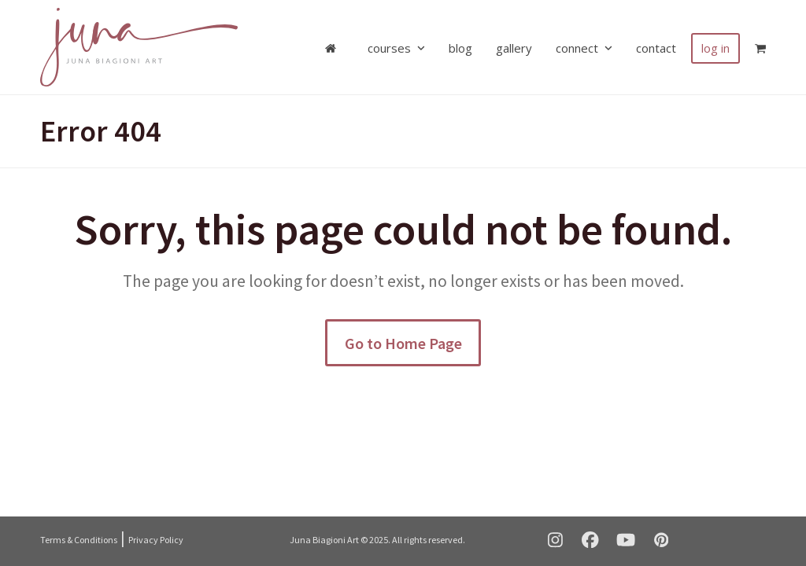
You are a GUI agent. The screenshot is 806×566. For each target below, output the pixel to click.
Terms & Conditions (78, 540)
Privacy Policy (155, 540)
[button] (760, 47)
